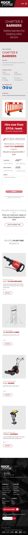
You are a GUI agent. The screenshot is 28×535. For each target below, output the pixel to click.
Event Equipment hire (14, 224)
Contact (13, 503)
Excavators (15, 487)
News (3, 498)
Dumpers (15, 488)
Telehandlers (16, 490)
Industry (4, 503)
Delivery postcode (18, 167)
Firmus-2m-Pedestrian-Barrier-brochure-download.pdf (13, 95)
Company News (6, 501)
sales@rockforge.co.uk (9, 474)
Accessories (16, 494)
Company (14, 498)
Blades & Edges (5, 488)
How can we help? (9, 509)
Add (14, 518)
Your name (6, 160)
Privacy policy (4, 527)
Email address (7, 167)
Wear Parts (5, 484)
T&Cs (9, 527)
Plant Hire (16, 484)
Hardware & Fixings (6, 490)
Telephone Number (18, 160)
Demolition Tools (6, 492)
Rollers (14, 492)
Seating (4, 494)
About (13, 501)
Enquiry (5, 174)
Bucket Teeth (5, 487)
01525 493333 (15, 139)
